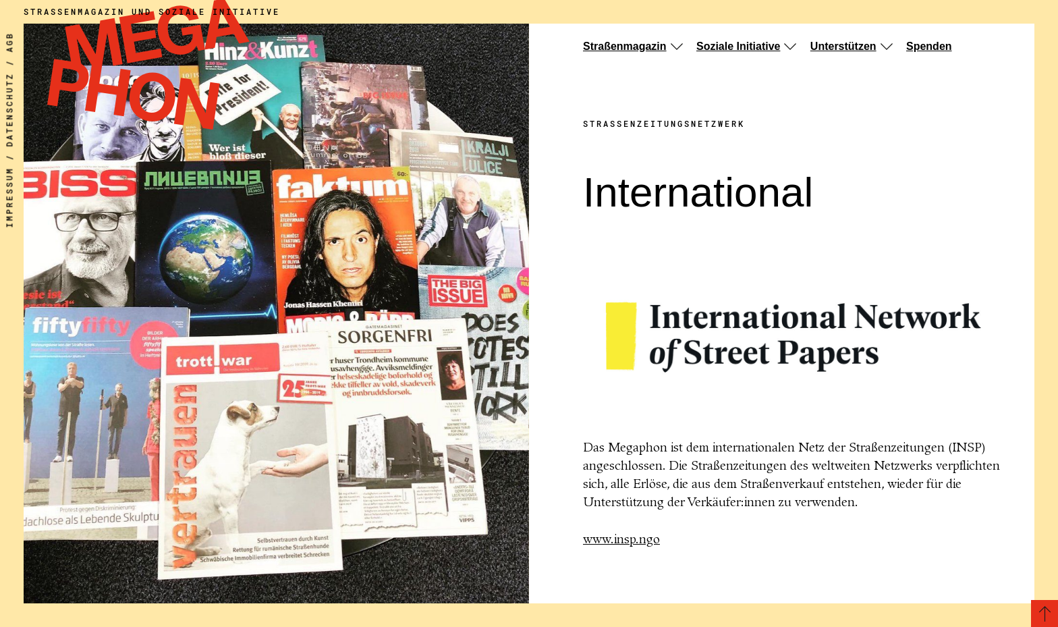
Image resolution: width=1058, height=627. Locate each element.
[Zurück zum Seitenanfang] (1044, 613)
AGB (9, 42)
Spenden (929, 46)
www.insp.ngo (621, 540)
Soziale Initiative (738, 46)
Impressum (9, 197)
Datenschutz (9, 110)
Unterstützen (843, 46)
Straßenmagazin (625, 46)
